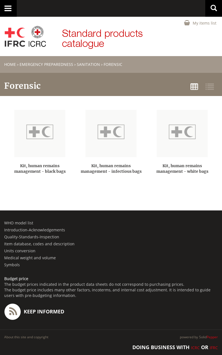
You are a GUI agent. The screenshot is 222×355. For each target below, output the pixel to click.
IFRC (214, 347)
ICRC (195, 347)
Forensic (113, 64)
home (10, 64)
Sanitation (88, 64)
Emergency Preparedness (46, 64)
